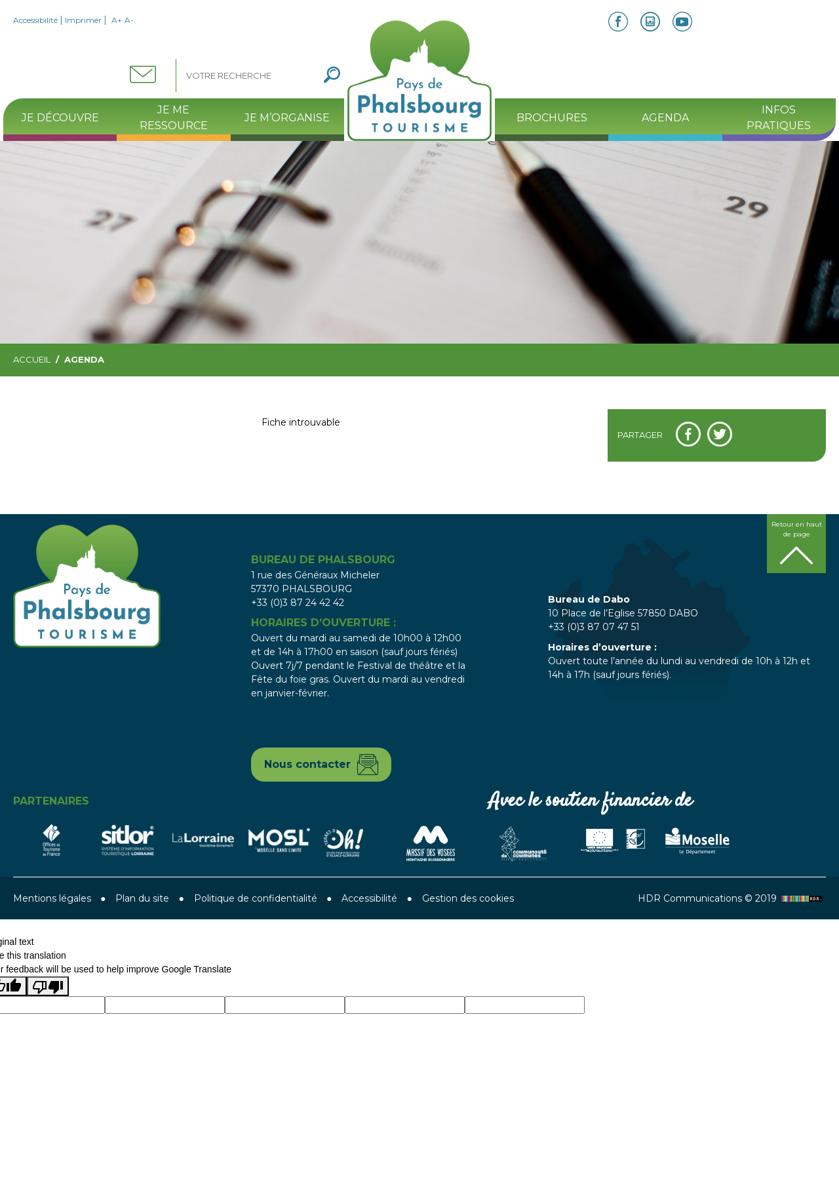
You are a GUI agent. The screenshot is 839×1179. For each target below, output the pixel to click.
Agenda (665, 117)
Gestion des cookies (468, 898)
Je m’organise (287, 117)
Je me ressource (174, 118)
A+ (116, 20)
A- (129, 20)
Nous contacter (307, 764)
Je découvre (60, 117)
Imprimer (83, 20)
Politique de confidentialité (255, 898)
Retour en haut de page (796, 529)
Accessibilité (35, 20)
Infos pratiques (779, 118)
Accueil (31, 359)
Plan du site (142, 898)
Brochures (552, 117)
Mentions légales (52, 898)
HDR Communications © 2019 (732, 898)
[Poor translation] (48, 986)
